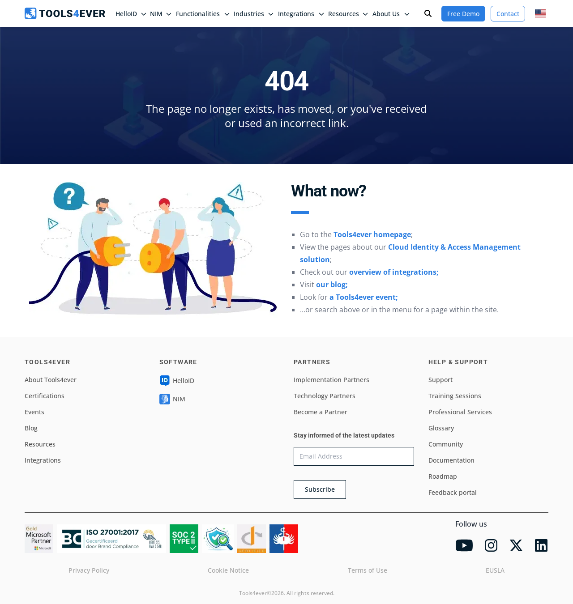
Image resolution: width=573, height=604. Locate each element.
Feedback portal (452, 492)
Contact (507, 13)
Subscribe (320, 489)
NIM (160, 13)
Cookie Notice (228, 570)
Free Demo (463, 13)
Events (34, 412)
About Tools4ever (51, 379)
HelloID (176, 380)
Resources (40, 444)
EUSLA (495, 570)
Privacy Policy (88, 570)
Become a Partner (320, 412)
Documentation (451, 460)
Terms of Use (367, 570)
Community (445, 444)
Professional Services (460, 412)
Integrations (43, 460)
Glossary (441, 428)
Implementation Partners (331, 379)
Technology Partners (324, 395)
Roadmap (442, 476)
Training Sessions (454, 395)
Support (440, 379)
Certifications (44, 395)
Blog (31, 428)
